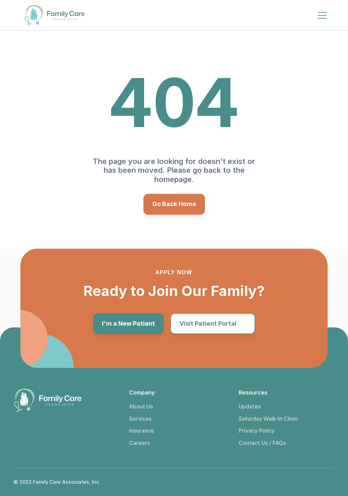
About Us (141, 406)
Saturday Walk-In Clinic (268, 418)
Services (140, 418)
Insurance (141, 430)
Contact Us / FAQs (262, 442)
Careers (139, 442)
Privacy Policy (257, 430)
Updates (250, 406)
